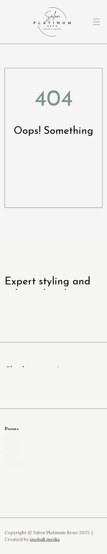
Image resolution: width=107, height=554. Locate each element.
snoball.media (45, 539)
